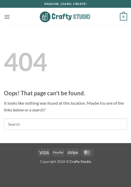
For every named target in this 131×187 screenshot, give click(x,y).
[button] (7, 16)
